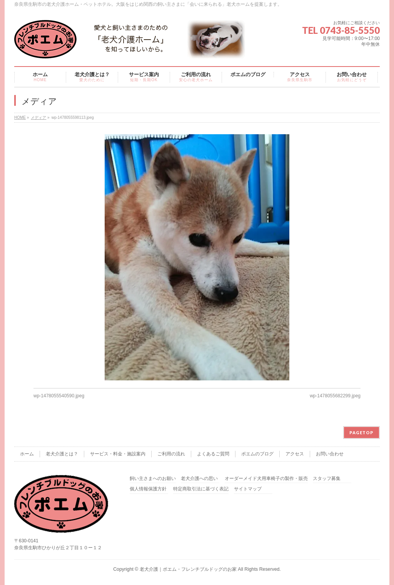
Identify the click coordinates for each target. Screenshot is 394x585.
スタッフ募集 (327, 478)
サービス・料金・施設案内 (117, 454)
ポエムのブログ (257, 454)
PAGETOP (361, 432)
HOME (20, 117)
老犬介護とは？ (62, 454)
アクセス (294, 454)
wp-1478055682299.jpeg (335, 395)
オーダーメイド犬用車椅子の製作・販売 (266, 478)
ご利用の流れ (171, 454)
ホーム (27, 454)
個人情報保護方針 (148, 489)
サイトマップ (248, 489)
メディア (38, 117)
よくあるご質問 (213, 454)
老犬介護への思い (199, 478)
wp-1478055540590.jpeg (58, 395)
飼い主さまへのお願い (153, 478)
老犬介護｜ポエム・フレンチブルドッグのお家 (188, 569)
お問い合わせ (330, 454)
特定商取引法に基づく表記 (201, 489)
